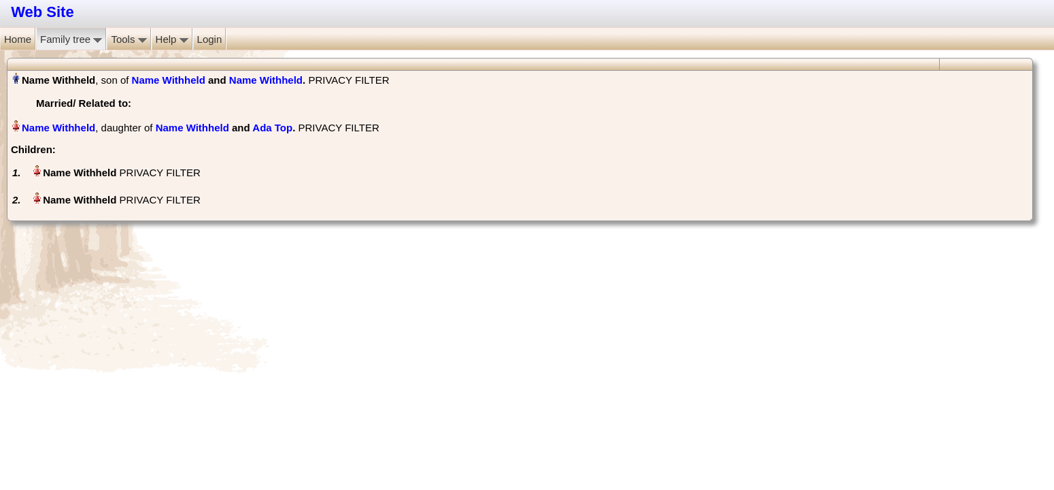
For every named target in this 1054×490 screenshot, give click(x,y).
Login (209, 39)
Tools (128, 39)
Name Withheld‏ (58, 127)
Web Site (42, 11)
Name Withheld (168, 80)
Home (17, 39)
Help (172, 39)
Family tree (71, 39)
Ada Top (272, 127)
